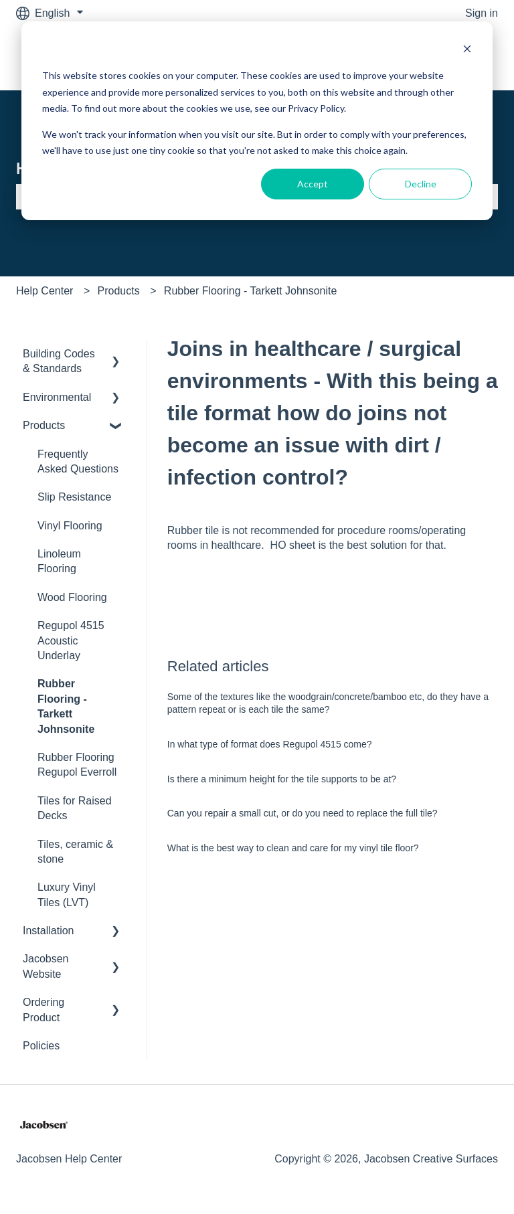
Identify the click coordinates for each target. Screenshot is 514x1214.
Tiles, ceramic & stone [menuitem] (75, 852)
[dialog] (257, 120)
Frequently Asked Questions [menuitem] (77, 461)
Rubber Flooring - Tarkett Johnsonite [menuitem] (65, 706)
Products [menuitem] (44, 425)
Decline (420, 183)
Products (119, 290)
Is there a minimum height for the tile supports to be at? (281, 779)
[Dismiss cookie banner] (467, 50)
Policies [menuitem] (41, 1045)
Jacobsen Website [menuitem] (46, 966)
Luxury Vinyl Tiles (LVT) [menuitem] (66, 894)
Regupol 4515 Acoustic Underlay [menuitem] (70, 640)
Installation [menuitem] (48, 930)
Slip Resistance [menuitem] (74, 497)
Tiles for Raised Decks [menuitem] (74, 808)
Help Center (44, 290)
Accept (312, 183)
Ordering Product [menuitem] (43, 1009)
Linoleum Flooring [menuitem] (59, 561)
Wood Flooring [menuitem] (72, 597)
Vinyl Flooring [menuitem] (69, 525)
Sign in (481, 13)
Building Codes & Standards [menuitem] (59, 361)
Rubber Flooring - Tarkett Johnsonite (250, 290)
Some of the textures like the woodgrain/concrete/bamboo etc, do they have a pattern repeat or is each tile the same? (328, 703)
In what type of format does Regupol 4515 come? (269, 744)
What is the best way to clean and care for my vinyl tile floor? (293, 848)
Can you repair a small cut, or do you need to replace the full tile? (302, 813)
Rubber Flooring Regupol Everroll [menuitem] (76, 765)
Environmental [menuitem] (57, 397)
